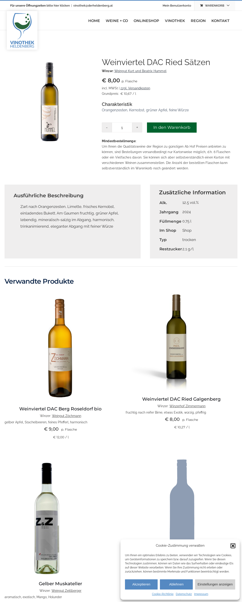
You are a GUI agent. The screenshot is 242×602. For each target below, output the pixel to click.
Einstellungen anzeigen (215, 584)
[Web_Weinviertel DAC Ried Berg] (61, 293)
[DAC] (177, 293)
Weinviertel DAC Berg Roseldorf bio (60, 409)
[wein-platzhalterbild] (182, 454)
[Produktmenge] (122, 127)
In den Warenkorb (171, 127)
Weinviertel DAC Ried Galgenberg (181, 399)
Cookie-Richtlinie (163, 594)
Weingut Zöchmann (66, 416)
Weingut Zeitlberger (66, 590)
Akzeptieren (141, 584)
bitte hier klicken (58, 5)
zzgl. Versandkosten (135, 88)
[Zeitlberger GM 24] (47, 454)
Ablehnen (176, 584)
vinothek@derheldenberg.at (93, 5)
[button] (233, 546)
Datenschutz (184, 594)
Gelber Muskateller (60, 583)
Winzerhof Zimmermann (187, 406)
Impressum (201, 594)
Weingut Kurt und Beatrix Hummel (140, 71)
